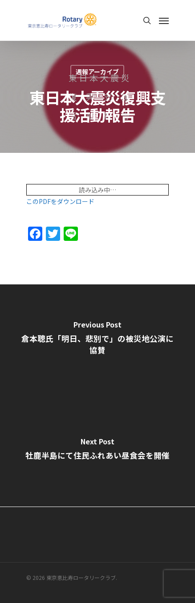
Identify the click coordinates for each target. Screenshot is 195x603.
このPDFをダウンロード (60, 201)
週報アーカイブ (97, 71)
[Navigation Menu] (164, 20)
